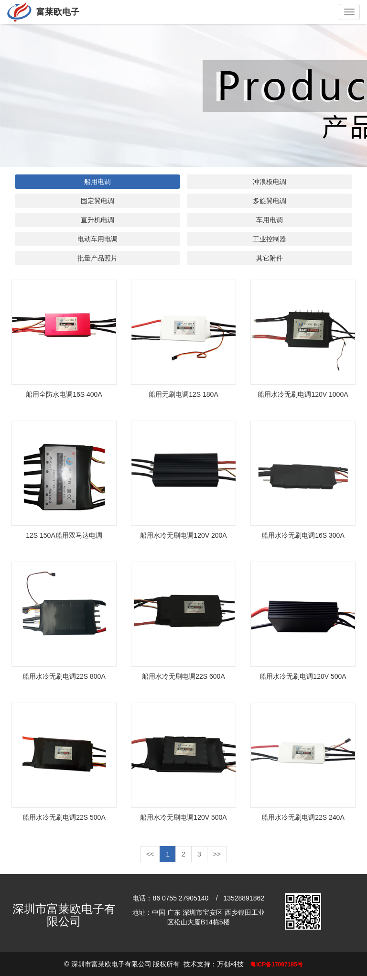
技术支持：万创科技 (214, 964)
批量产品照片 (97, 258)
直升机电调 (97, 220)
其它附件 (269, 258)
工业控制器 (269, 239)
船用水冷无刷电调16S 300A (303, 535)
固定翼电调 (97, 201)
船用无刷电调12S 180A (183, 394)
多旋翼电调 (269, 201)
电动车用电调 (97, 239)
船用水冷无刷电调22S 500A (64, 817)
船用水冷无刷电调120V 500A (302, 676)
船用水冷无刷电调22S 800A (64, 676)
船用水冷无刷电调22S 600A (183, 676)
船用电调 (97, 181)
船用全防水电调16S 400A (64, 394)
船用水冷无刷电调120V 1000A (303, 394)
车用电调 (269, 220)
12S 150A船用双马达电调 (64, 535)
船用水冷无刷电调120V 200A (183, 535)
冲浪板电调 (269, 181)
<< (150, 854)
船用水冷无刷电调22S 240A (303, 817)
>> (217, 854)
